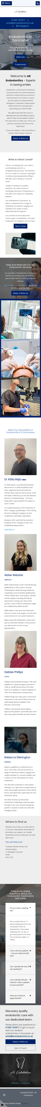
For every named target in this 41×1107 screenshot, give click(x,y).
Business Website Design (11, 1103)
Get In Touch (20, 1048)
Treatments (20, 64)
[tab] (20, 909)
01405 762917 (12, 1027)
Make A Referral (20, 138)
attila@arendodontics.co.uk (19, 1036)
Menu (6, 3)
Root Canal (20, 226)
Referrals (20, 57)
